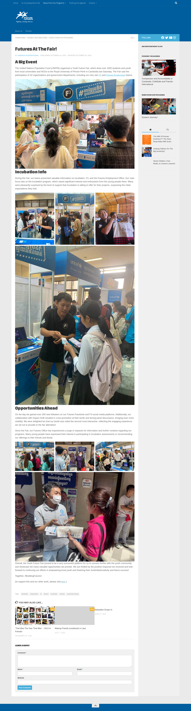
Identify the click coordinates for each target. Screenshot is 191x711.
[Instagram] (174, 37)
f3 (41, 594)
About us (18, 31)
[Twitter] (166, 37)
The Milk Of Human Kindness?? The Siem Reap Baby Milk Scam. (162, 138)
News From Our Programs (53, 3)
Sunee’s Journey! (150, 117)
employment (34, 594)
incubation (54, 594)
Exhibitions (20, 38)
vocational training (73, 594)
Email (80, 669)
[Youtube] (170, 37)
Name (20, 669)
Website (21, 678)
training (62, 594)
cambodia (24, 594)
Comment (22, 653)
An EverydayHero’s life (30, 3)
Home (15, 3)
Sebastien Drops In (103, 609)
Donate (29, 31)
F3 (100, 75)
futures (46, 594)
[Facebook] (162, 37)
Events (92, 3)
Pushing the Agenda (77, 3)
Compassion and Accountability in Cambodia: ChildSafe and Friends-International (157, 81)
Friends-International (39, 38)
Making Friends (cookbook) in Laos (71, 628)
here (63, 581)
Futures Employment (116, 75)
